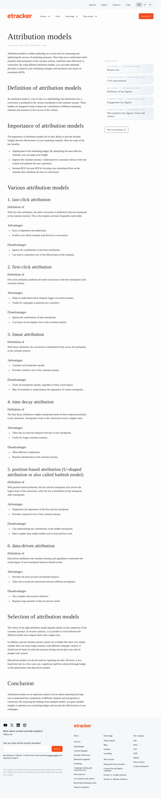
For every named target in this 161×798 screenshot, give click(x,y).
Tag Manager (79, 747)
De (145, 5)
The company (138, 736)
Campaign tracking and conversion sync (83, 769)
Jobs (135, 741)
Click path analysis (116, 80)
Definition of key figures (119, 91)
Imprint (136, 758)
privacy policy (52, 755)
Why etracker (90, 16)
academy (107, 749)
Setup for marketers (81, 787)
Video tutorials (109, 741)
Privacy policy (139, 762)
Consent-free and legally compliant (113, 769)
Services (77, 742)
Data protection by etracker (114, 764)
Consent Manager (81, 751)
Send (56, 749)
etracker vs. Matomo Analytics (116, 779)
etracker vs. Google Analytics (115, 775)
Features (45, 16)
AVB (135, 753)
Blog (105, 745)
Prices (58, 16)
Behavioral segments (82, 759)
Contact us (117, 5)
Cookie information (141, 766)
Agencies (92, 5)
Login (128, 5)
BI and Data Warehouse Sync (85, 783)
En (139, 5)
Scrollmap (78, 764)
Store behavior (79, 774)
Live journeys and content (84, 779)
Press (135, 745)
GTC (135, 749)
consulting (108, 753)
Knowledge (71, 16)
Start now (145, 16)
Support (104, 5)
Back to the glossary (115, 130)
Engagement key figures (119, 102)
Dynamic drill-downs (82, 755)
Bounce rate (113, 69)
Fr (150, 5)
